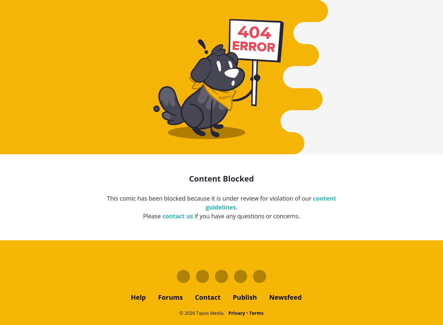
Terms (256, 313)
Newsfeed (285, 297)
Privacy (236, 313)
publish (245, 297)
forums (170, 297)
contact (208, 297)
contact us (177, 216)
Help (138, 297)
